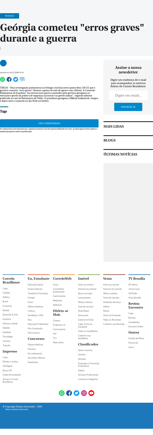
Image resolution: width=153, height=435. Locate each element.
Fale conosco (34, 332)
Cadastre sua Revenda (113, 324)
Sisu (30, 319)
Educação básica (35, 284)
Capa (5, 288)
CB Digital (7, 366)
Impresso (10, 351)
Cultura (31, 310)
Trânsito (6, 345)
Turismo (6, 341)
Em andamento (35, 353)
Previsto (32, 349)
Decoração (83, 315)
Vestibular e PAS (35, 315)
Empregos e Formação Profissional (88, 364)
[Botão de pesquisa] (18, 4)
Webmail (57, 305)
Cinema (56, 320)
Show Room (83, 310)
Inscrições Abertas (36, 357)
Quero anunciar (85, 350)
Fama (55, 284)
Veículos (82, 359)
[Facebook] (129, 5)
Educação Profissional (38, 324)
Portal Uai (133, 342)
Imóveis (81, 354)
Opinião (6, 327)
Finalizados (33, 362)
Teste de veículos (111, 297)
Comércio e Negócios (88, 379)
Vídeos (106, 306)
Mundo (6, 310)
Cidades (6, 292)
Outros (133, 332)
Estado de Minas (136, 338)
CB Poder (132, 293)
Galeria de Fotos (86, 319)
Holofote (7, 332)
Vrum (107, 279)
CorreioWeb (62, 279)
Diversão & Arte (10, 314)
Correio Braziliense (11, 280)
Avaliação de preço (112, 302)
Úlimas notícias (85, 302)
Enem (30, 302)
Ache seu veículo (111, 284)
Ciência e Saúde (10, 323)
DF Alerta (133, 284)
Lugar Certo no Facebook (85, 325)
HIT (55, 333)
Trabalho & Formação (38, 293)
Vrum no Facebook (112, 315)
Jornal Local (134, 289)
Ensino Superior (35, 289)
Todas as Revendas (112, 319)
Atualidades (134, 322)
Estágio (31, 297)
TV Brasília (136, 279)
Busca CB (7, 370)
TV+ (55, 338)
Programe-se (59, 324)
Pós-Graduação (35, 328)
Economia (7, 306)
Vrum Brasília (134, 297)
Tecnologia (8, 336)
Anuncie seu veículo (112, 289)
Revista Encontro (135, 305)
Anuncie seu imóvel (87, 289)
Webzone (57, 300)
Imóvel (83, 279)
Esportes (7, 319)
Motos (106, 310)
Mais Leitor (58, 342)
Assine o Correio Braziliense (10, 380)
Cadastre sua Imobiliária (84, 337)
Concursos (36, 339)
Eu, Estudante (38, 279)
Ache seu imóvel (85, 284)
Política (6, 297)
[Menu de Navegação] (9, 4)
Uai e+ (131, 347)
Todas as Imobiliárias (88, 331)
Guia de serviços (86, 306)
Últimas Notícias (35, 306)
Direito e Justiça (10, 361)
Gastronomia (59, 296)
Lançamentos (84, 297)
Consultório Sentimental (58, 290)
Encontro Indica (135, 326)
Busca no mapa (85, 293)
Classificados (88, 344)
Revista (132, 317)
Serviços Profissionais (88, 374)
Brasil (5, 301)
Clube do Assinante (12, 374)
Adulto (81, 370)
